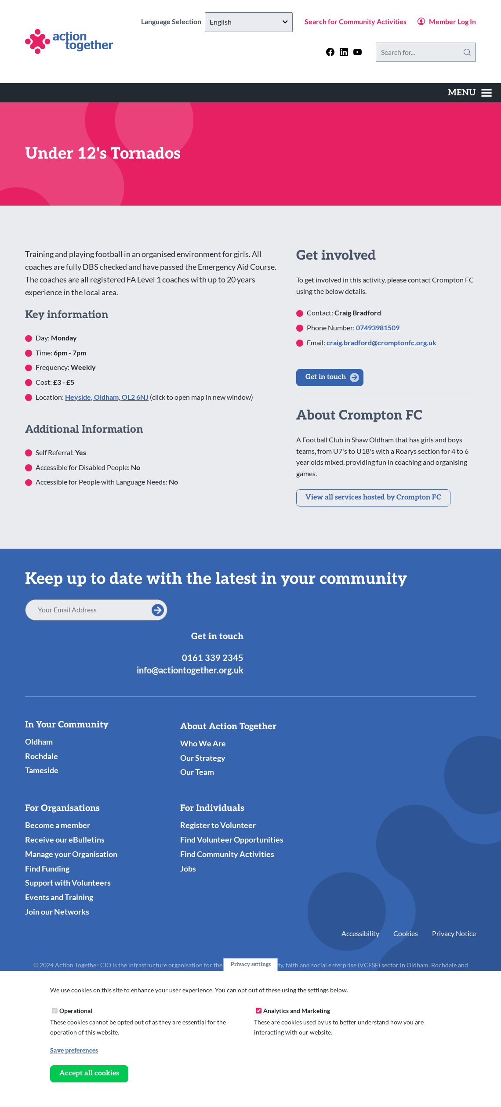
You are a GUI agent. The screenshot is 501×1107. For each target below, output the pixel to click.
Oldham (39, 741)
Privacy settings (251, 965)
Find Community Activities (227, 854)
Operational (75, 1010)
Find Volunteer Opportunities (231, 839)
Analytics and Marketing (296, 1010)
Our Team (197, 772)
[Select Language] (249, 22)
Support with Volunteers (68, 882)
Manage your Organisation (71, 854)
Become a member (57, 825)
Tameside (41, 770)
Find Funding (47, 868)
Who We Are (203, 743)
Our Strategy (202, 758)
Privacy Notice (454, 933)
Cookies (405, 933)
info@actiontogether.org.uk (190, 670)
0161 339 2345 (212, 657)
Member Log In (452, 21)
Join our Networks (57, 911)
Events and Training (59, 897)
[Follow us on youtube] (357, 52)
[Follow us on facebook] (330, 52)
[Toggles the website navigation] (470, 92)
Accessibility (360, 933)
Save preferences (74, 1050)
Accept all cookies (89, 1073)
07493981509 (377, 327)
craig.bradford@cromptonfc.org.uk (381, 342)
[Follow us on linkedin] (344, 52)
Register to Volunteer (218, 825)
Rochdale (41, 756)
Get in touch (325, 377)
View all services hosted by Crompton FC (373, 497)
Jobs (188, 868)
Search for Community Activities (356, 21)
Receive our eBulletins (65, 839)
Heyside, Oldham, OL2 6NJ (107, 397)
